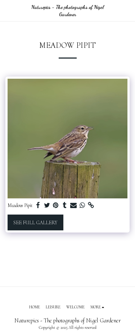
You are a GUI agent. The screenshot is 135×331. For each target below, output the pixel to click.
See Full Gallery (35, 223)
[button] (8, 10)
